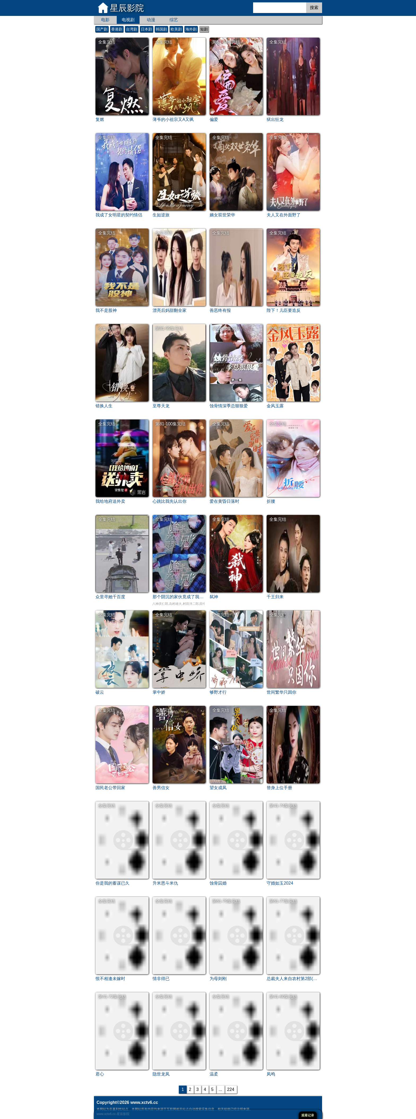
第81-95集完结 (169, 328)
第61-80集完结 (226, 328)
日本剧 (146, 29)
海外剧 (191, 29)
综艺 (174, 20)
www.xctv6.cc (144, 1102)
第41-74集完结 (283, 805)
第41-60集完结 (283, 996)
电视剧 (128, 20)
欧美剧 (176, 29)
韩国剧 (161, 29)
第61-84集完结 (226, 42)
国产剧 (101, 29)
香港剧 (116, 29)
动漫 (151, 20)
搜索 (314, 7)
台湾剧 (131, 29)
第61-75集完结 (226, 901)
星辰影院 (127, 8)
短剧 (204, 29)
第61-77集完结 (283, 901)
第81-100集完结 (170, 424)
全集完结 (106, 42)
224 (230, 1089)
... (220, 1089)
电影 (105, 20)
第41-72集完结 (112, 996)
